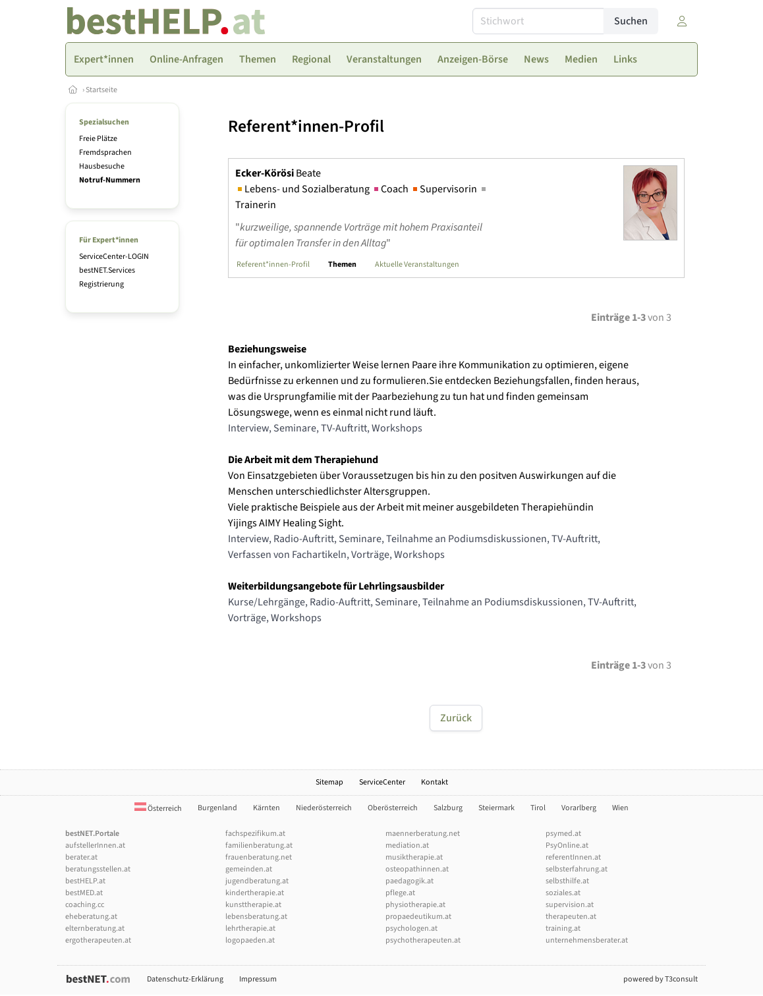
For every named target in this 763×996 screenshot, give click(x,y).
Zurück (456, 718)
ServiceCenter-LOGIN (114, 256)
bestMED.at (84, 893)
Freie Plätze (98, 138)
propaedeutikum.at (418, 916)
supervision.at (570, 904)
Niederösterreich (324, 808)
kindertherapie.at (254, 893)
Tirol (538, 808)
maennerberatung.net (422, 833)
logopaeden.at (250, 940)
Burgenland (217, 808)
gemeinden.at (248, 869)
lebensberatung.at (256, 916)
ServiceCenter (382, 782)
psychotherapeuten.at (423, 940)
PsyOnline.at (567, 845)
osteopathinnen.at (417, 869)
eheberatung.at (91, 916)
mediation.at (407, 845)
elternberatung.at (95, 928)
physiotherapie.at (415, 904)
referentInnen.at (573, 857)
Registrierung (101, 284)
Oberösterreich (393, 808)
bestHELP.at (85, 881)
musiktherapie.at (414, 857)
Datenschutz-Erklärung (185, 979)
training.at (563, 928)
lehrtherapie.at (250, 928)
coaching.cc (84, 904)
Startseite (101, 90)
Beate (278, 173)
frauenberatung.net (258, 857)
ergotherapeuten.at (98, 940)
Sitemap (329, 782)
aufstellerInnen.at (95, 845)
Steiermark (496, 808)
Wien (620, 808)
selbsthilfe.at (567, 881)
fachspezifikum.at (255, 833)
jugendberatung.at (257, 881)
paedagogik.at (409, 881)
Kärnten (266, 808)
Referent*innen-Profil (273, 264)
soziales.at (563, 893)
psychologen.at (411, 928)
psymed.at (563, 833)
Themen (342, 264)
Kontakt (434, 782)
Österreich (158, 808)
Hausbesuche (102, 166)
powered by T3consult (660, 979)
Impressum (258, 979)
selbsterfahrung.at (577, 869)
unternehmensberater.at (587, 940)
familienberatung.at (259, 845)
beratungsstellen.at (97, 869)
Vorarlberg (578, 808)
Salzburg (448, 808)
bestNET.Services (107, 270)
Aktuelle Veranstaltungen (417, 264)
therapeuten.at (571, 916)
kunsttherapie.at (253, 904)
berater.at (81, 857)
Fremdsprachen (105, 152)
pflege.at (400, 893)
